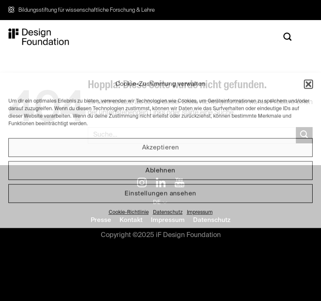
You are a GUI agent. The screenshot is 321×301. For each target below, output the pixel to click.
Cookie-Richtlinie (129, 212)
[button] (308, 84)
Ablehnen (160, 170)
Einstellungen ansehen (160, 193)
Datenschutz (168, 212)
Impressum (200, 212)
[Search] (287, 37)
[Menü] (306, 36)
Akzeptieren (160, 147)
